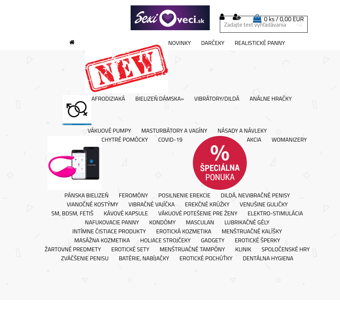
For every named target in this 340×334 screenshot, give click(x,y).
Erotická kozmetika (183, 231)
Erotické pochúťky (206, 258)
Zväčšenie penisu (85, 258)
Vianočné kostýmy (92, 205)
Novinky (138, 66)
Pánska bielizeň (86, 196)
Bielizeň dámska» (159, 99)
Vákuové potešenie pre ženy (197, 214)
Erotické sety (130, 249)
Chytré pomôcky (97, 163)
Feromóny (133, 196)
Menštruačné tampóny (192, 249)
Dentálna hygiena (268, 258)
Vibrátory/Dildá (217, 99)
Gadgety (213, 240)
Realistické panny (260, 43)
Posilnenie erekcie (184, 196)
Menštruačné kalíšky (252, 231)
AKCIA (227, 163)
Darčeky (213, 43)
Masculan (200, 223)
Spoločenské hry (286, 249)
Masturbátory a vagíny (174, 131)
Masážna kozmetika (102, 240)
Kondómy (162, 223)
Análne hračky (271, 99)
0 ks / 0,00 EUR (284, 19)
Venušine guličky (263, 205)
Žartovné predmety (73, 249)
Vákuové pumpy (109, 131)
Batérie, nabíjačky (144, 258)
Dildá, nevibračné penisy (255, 196)
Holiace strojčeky (165, 240)
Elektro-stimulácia (275, 214)
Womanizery (289, 140)
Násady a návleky (242, 131)
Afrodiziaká (94, 110)
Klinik (243, 249)
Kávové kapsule (126, 214)
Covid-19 (170, 140)
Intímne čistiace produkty (109, 231)
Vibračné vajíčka (151, 205)
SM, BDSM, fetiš (72, 214)
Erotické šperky (257, 240)
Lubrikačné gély (247, 223)
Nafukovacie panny (112, 223)
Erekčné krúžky (207, 205)
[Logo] (170, 18)
